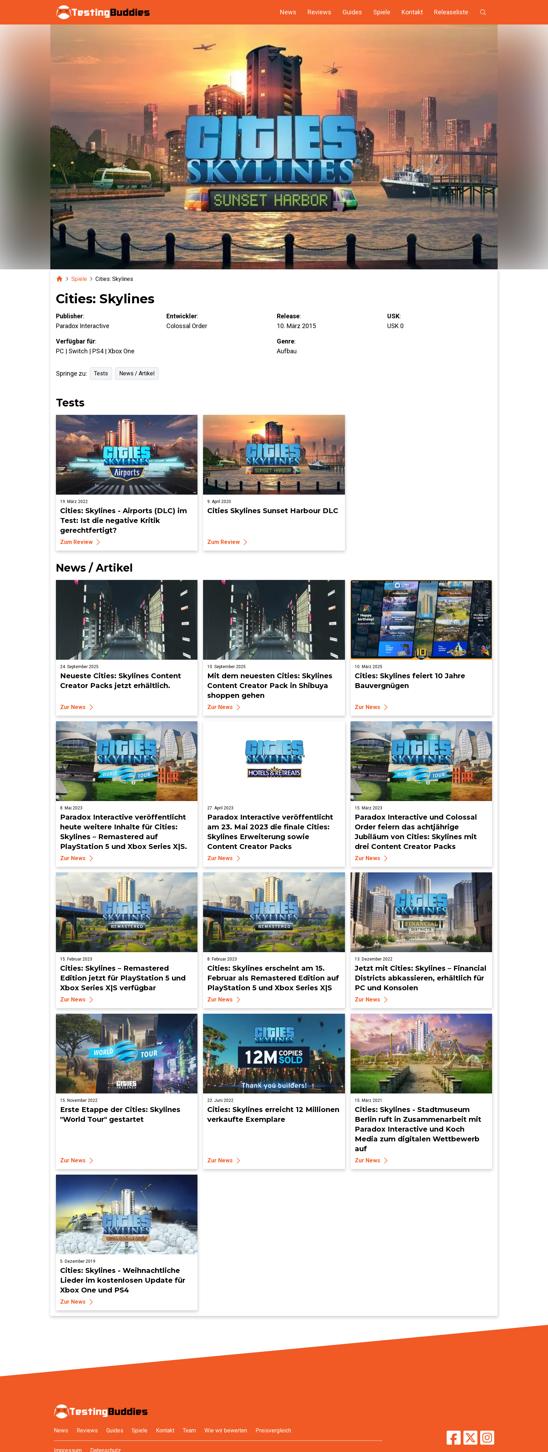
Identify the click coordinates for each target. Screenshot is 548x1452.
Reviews (319, 12)
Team (189, 1430)
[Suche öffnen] (483, 12)
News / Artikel (136, 373)
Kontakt (412, 12)
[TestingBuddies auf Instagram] (487, 1438)
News (288, 12)
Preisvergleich (273, 1430)
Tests (101, 373)
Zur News (77, 707)
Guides (352, 12)
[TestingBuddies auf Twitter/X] (470, 1438)
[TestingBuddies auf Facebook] (454, 1438)
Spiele (381, 12)
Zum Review (81, 542)
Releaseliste (451, 12)
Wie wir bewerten (225, 1430)
